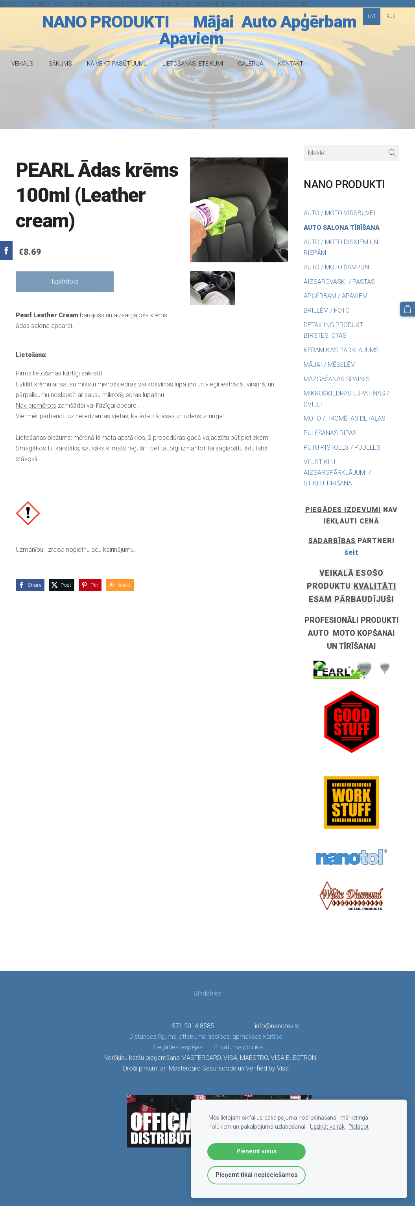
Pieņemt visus (256, 1151)
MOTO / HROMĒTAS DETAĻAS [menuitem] (344, 418)
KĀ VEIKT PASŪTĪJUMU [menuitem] (121, 63)
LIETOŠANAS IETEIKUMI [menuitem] (197, 63)
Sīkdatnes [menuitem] (207, 993)
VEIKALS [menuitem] (27, 63)
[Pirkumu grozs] (408, 308)
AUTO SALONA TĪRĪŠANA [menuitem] (342, 227)
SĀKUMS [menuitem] (64, 63)
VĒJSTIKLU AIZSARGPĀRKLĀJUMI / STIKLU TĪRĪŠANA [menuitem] (337, 472)
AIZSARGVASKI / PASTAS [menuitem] (339, 281)
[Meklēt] (351, 153)
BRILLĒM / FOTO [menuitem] (327, 310)
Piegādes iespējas (178, 1047)
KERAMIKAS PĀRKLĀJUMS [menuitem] (341, 350)
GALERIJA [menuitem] (254, 63)
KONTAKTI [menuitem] (295, 63)
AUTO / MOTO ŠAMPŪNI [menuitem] (337, 267)
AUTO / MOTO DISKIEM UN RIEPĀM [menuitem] (341, 247)
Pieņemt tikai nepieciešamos (257, 1175)
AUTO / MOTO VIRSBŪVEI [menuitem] (339, 213)
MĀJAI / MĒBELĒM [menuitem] (330, 364)
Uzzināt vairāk (327, 1127)
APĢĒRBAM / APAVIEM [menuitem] (335, 296)
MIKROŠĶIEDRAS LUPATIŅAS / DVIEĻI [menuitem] (346, 399)
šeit (352, 552)
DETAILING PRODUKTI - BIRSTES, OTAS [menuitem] (336, 330)
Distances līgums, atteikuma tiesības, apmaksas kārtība (206, 1036)
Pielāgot (359, 1127)
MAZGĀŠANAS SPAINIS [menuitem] (337, 379)
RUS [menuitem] (390, 16)
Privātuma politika (233, 1047)
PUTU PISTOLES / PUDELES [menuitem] (342, 447)
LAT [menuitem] (372, 16)
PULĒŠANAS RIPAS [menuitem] (330, 433)
